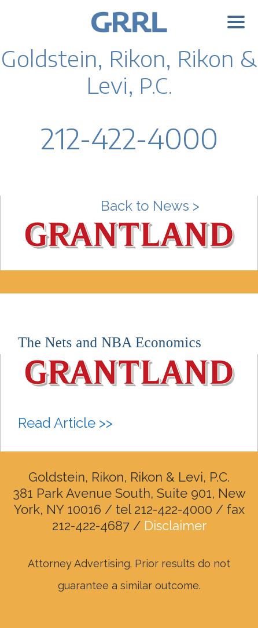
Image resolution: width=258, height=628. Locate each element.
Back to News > (150, 205)
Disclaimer (175, 525)
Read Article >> (65, 422)
